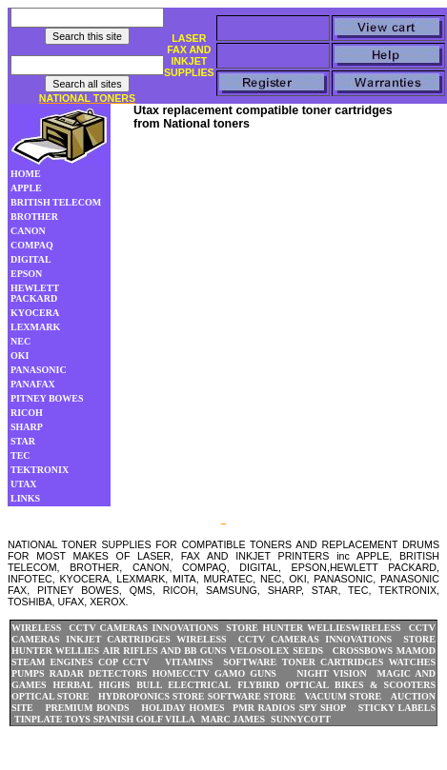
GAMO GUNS (245, 673)
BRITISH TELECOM (55, 202)
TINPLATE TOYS (52, 719)
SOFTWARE (249, 662)
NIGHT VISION (331, 673)
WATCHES (412, 662)
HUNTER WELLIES (307, 627)
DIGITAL (30, 259)
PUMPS (27, 673)
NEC (20, 341)
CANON (28, 231)
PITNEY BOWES (47, 398)
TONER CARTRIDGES (333, 662)
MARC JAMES (233, 719)
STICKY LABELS (397, 707)
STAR (22, 441)
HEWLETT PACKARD (34, 293)
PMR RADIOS (264, 707)
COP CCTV (124, 662)
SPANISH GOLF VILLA (144, 719)
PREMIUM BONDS (87, 707)
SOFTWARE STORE (253, 696)
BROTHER (34, 216)
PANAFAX (32, 384)
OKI (19, 355)
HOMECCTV (181, 673)
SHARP (26, 427)
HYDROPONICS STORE (151, 696)
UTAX (23, 484)
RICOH (26, 412)
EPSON (26, 273)
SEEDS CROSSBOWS (343, 650)
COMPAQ (31, 245)
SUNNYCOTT (301, 719)
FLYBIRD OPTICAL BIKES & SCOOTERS (336, 685)
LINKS (25, 498)
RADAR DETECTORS (99, 673)
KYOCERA (34, 312)
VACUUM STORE (342, 696)
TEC (20, 455)
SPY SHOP (323, 707)
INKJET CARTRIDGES (118, 639)
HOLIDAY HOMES (182, 707)
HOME (25, 173)
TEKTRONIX (39, 469)
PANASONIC (38, 370)
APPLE (26, 188)
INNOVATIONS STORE (205, 627)
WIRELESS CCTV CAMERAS (79, 627)
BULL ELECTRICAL (183, 685)
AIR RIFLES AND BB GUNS (165, 650)
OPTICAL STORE (50, 696)
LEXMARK (35, 327)
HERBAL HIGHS (92, 685)
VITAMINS (189, 662)
